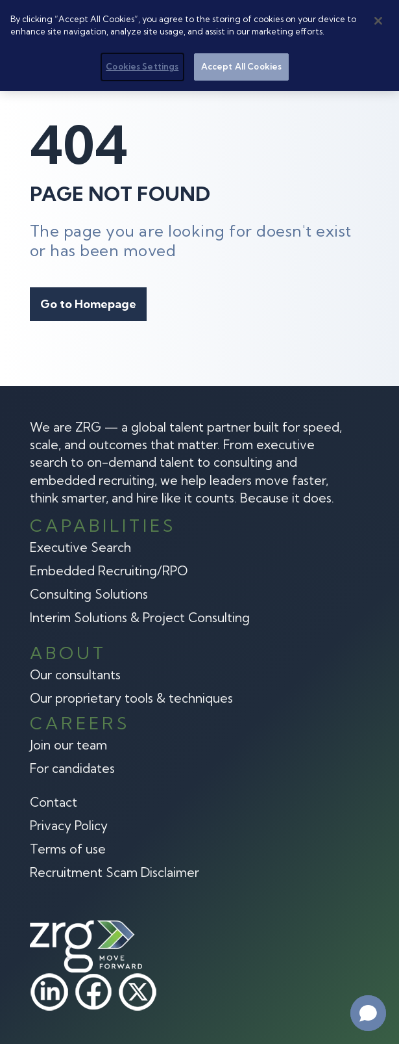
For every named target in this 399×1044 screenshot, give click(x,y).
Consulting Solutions (89, 594)
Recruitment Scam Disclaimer (114, 872)
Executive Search (80, 547)
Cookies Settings (142, 65)
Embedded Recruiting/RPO (108, 570)
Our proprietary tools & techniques (131, 698)
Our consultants (75, 674)
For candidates (72, 768)
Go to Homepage (88, 303)
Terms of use (68, 848)
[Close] (378, 20)
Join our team (68, 744)
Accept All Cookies (241, 65)
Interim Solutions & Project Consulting (140, 617)
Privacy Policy (69, 825)
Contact (53, 802)
